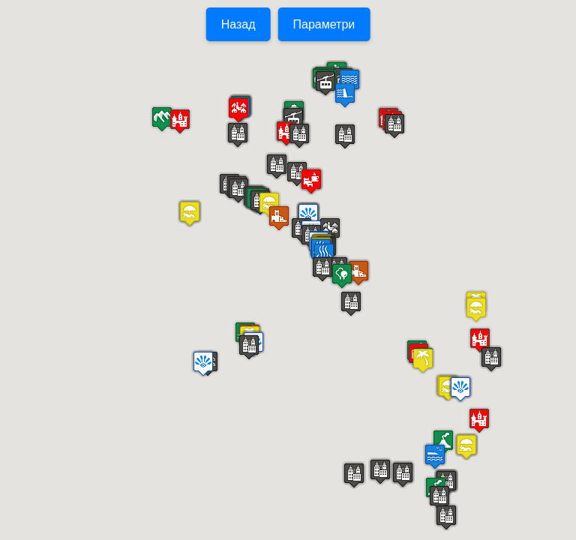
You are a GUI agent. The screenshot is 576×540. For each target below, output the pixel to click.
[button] (345, 136)
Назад (238, 24)
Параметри (324, 24)
